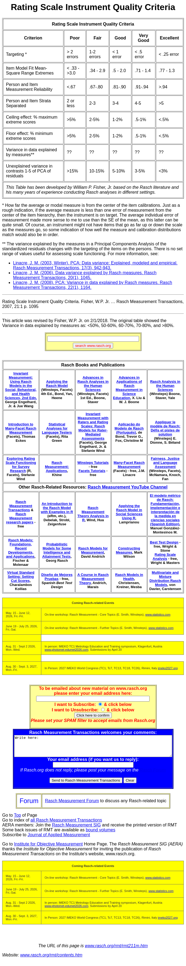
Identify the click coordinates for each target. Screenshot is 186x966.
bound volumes (100, 834)
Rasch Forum (153, 774)
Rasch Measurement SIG (76, 829)
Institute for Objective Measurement (48, 848)
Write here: (93, 748)
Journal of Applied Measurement (58, 839)
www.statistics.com (157, 614)
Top (17, 819)
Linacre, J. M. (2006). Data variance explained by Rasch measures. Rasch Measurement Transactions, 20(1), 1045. (84, 275)
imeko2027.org (168, 668)
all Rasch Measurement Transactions (66, 824)
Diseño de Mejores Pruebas (57, 577)
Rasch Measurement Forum (72, 805)
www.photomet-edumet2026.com (66, 649)
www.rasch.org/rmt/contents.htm (51, 959)
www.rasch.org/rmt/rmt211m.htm (116, 950)
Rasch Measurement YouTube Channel (127, 487)
